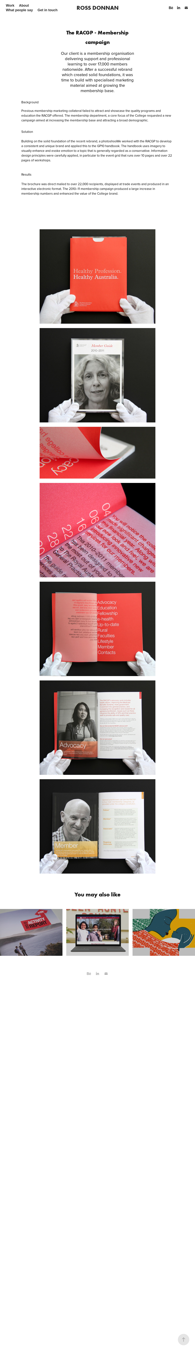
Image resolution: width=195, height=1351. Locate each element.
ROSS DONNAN (98, 7)
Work (10, 5)
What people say (19, 10)
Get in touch (48, 10)
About (24, 5)
